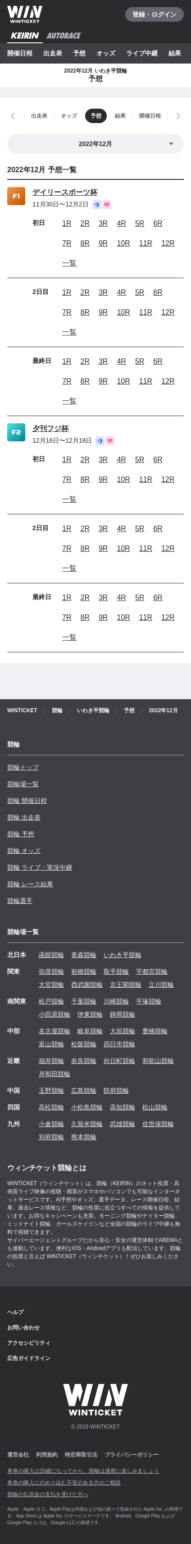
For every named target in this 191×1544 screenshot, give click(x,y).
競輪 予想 (20, 834)
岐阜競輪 (90, 1031)
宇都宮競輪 (152, 971)
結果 (174, 53)
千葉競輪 (83, 1001)
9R (103, 243)
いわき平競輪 (122, 954)
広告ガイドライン (28, 1358)
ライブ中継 (142, 53)
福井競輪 (51, 1060)
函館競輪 (51, 954)
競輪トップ (23, 767)
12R (167, 243)
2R (84, 223)
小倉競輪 (51, 1123)
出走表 (52, 53)
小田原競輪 (54, 1014)
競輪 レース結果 (30, 884)
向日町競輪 (119, 1060)
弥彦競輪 (51, 971)
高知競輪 (122, 1107)
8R (84, 243)
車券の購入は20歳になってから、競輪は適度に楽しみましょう (83, 1471)
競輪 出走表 (24, 817)
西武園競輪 (87, 984)
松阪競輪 (83, 1044)
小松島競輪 (87, 1107)
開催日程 (19, 53)
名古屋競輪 (54, 1031)
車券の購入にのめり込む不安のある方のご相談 (64, 1483)
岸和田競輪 (54, 1073)
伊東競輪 (90, 1014)
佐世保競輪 (158, 1123)
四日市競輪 (119, 1044)
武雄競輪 (122, 1123)
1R (66, 223)
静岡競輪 (122, 1014)
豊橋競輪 (155, 1031)
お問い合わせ (23, 1327)
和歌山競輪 (158, 1060)
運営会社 (18, 1455)
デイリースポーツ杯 (64, 192)
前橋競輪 (83, 971)
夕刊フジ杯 (50, 428)
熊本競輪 (83, 1137)
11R (145, 243)
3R (103, 223)
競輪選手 (19, 900)
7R (66, 243)
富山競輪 (51, 1044)
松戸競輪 (51, 1001)
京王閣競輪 (125, 984)
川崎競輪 (116, 1001)
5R (139, 223)
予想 (79, 53)
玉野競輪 (51, 1090)
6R (157, 223)
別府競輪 (51, 1137)
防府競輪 (116, 1090)
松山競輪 (155, 1107)
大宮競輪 (51, 984)
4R (121, 223)
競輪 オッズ (24, 850)
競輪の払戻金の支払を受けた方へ (47, 1494)
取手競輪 (116, 971)
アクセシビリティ (28, 1343)
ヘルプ (15, 1312)
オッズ (105, 53)
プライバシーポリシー (132, 1455)
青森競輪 (83, 954)
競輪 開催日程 (27, 800)
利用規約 (47, 1455)
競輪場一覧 (23, 784)
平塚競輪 (148, 1001)
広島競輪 (83, 1090)
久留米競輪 (87, 1123)
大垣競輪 (122, 1031)
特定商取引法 (81, 1455)
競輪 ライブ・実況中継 (39, 867)
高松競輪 (51, 1107)
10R (123, 243)
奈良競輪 (83, 1060)
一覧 (69, 263)
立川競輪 (161, 984)
